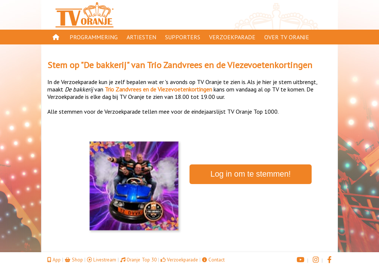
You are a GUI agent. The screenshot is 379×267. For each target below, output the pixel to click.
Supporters (182, 37)
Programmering (94, 37)
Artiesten (141, 37)
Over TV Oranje (286, 37)
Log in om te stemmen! (251, 174)
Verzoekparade (232, 37)
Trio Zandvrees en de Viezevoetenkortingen (229, 65)
